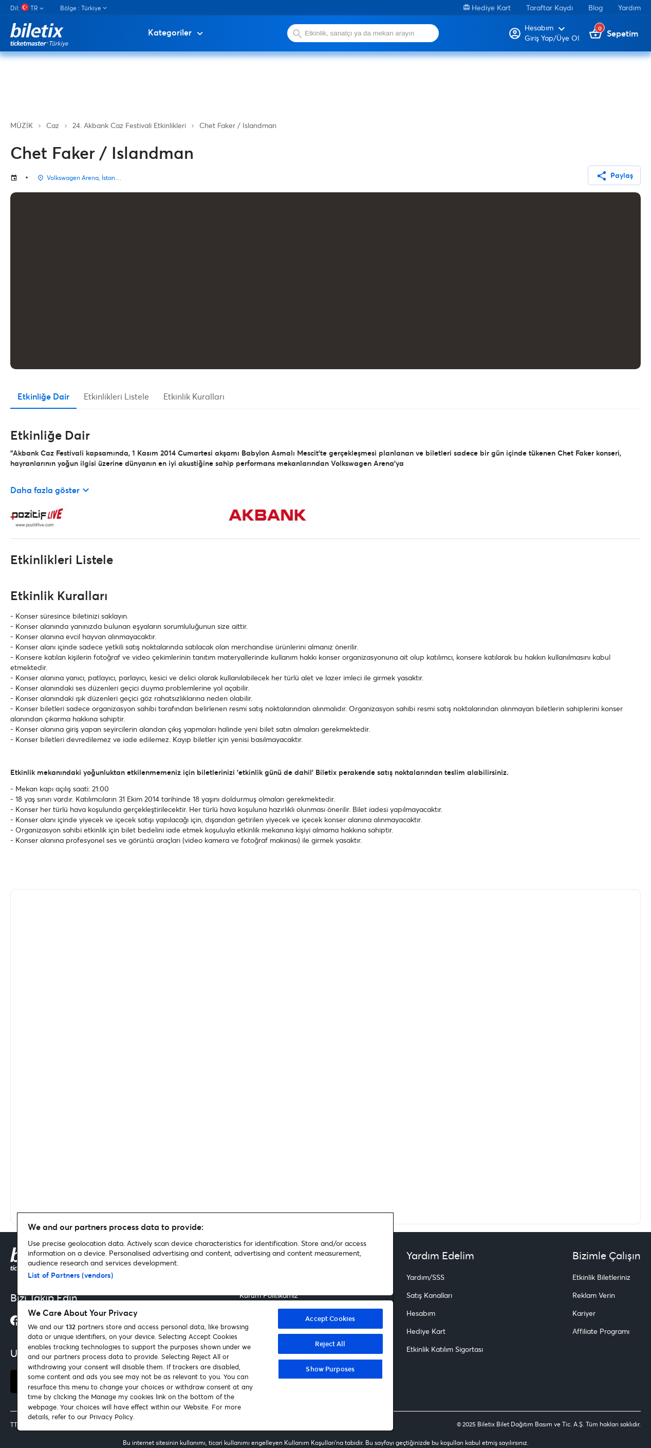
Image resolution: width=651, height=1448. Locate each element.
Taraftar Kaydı (549, 7)
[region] (205, 1322)
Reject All (330, 1343)
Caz (52, 125)
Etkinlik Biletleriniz (601, 1277)
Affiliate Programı (600, 1331)
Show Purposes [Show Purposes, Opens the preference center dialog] (330, 1368)
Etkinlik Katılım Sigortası (444, 1349)
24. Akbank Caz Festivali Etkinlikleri (129, 125)
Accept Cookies (330, 1318)
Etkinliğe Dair (43, 396)
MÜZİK (21, 125)
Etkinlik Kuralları (194, 396)
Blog (595, 7)
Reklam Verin (593, 1295)
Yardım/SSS (425, 1277)
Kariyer (584, 1313)
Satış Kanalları (429, 1295)
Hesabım (420, 1313)
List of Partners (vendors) (70, 1275)
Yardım (629, 7)
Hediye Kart (487, 7)
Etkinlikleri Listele (116, 396)
